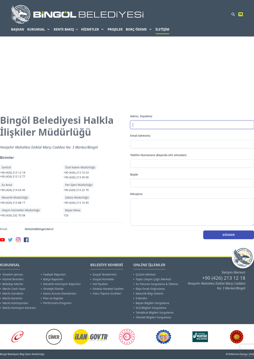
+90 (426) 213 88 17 (12, 202)
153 (66, 215)
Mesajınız (136, 194)
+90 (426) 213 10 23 (76, 172)
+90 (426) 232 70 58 (12, 215)
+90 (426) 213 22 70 (76, 190)
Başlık (134, 174)
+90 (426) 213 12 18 (12, 172)
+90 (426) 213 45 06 (76, 177)
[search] (233, 14)
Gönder (228, 235)
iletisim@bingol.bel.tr (39, 229)
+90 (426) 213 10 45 (76, 202)
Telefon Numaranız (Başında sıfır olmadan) (158, 155)
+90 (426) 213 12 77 (12, 176)
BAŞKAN (17, 29)
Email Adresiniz (140, 135)
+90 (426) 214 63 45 (12, 190)
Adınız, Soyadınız (141, 116)
